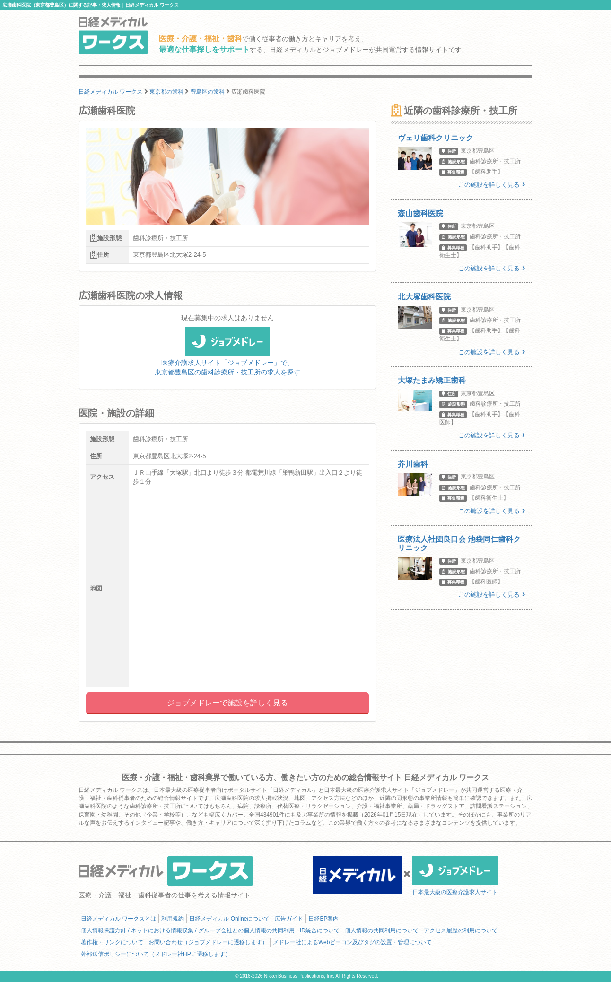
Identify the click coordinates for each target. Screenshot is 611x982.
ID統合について (320, 930)
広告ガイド (289, 918)
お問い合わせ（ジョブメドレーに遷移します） (208, 942)
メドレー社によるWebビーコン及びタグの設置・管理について (352, 942)
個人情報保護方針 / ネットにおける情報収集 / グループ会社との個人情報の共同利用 (188, 930)
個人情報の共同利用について (382, 930)
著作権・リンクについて (112, 942)
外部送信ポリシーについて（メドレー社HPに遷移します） (156, 954)
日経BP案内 (323, 918)
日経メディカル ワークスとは (118, 918)
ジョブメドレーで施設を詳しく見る (227, 703)
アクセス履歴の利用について (461, 930)
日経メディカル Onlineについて (229, 918)
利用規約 (172, 918)
